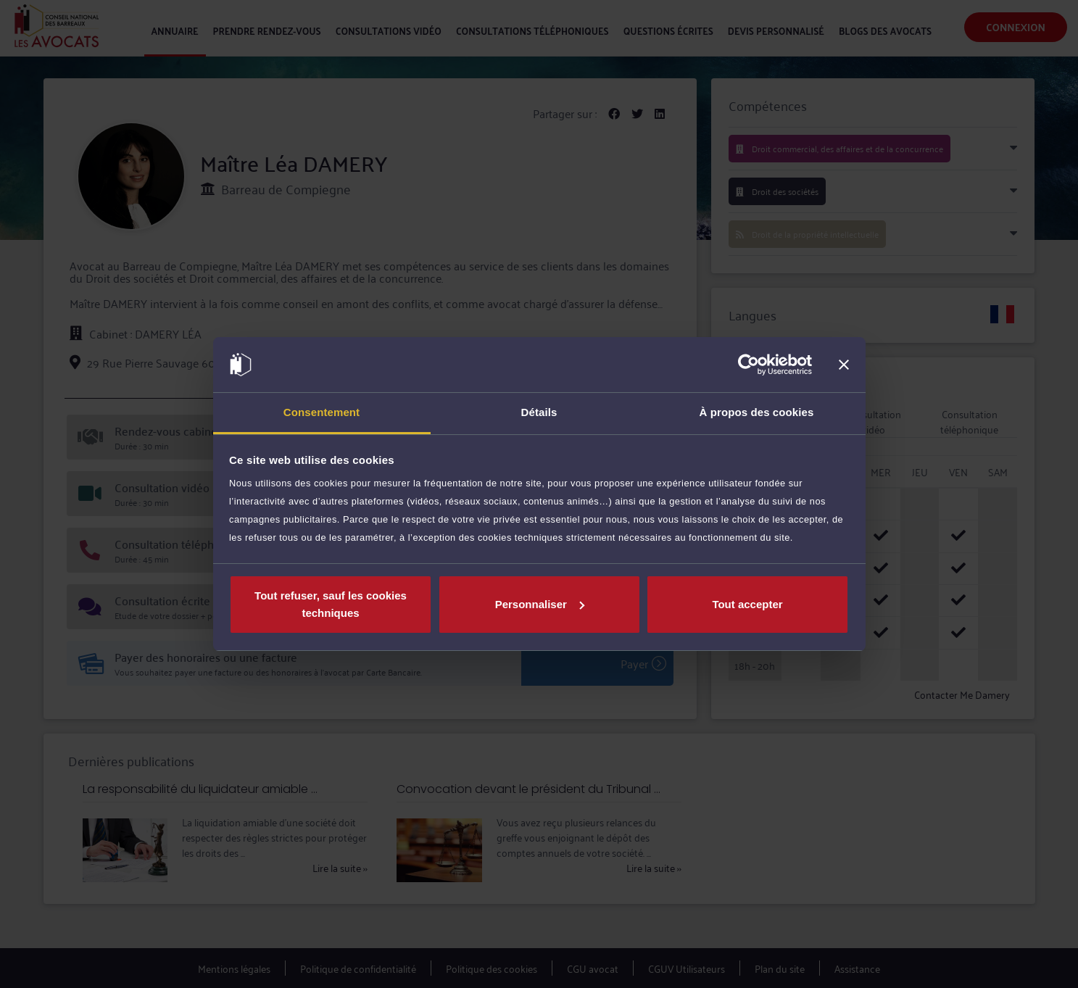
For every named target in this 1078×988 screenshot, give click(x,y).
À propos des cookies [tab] (757, 412)
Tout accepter (747, 604)
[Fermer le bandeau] (844, 365)
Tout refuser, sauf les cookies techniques (330, 604)
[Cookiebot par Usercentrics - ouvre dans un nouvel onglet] (748, 364)
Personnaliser (539, 604)
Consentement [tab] (321, 412)
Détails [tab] (539, 412)
